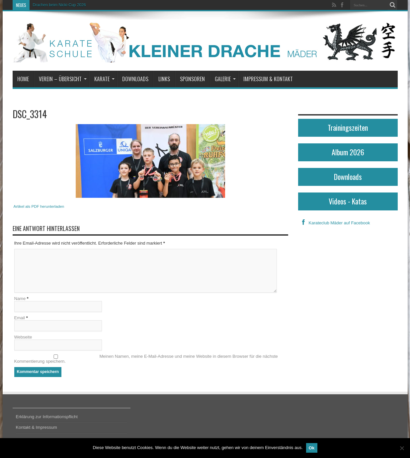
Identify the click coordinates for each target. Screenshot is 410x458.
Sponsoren (192, 79)
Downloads (135, 79)
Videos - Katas (348, 201)
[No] (401, 448)
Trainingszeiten (348, 127)
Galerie (225, 79)
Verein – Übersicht (63, 79)
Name (20, 298)
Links (164, 79)
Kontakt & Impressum (36, 427)
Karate (104, 79)
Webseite (23, 337)
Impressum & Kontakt (268, 79)
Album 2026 (348, 152)
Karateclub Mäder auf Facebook (334, 222)
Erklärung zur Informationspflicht (47, 416)
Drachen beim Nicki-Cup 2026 (59, 5)
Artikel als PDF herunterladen (39, 206)
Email (19, 317)
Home (23, 79)
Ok (312, 447)
